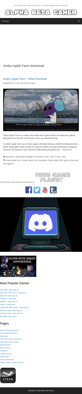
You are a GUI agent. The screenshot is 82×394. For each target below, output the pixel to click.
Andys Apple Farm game (58, 160)
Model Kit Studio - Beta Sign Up (11, 313)
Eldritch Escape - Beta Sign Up (11, 310)
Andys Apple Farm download (34, 160)
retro (64, 157)
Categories (4, 351)
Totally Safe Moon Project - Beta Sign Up (14, 307)
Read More (67, 150)
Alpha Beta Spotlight (24, 157)
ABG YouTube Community (9, 330)
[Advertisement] (41, 42)
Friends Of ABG (5, 354)
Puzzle (58, 157)
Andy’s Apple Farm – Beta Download (25, 78)
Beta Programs (5, 345)
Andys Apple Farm (13, 160)
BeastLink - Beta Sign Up (9, 296)
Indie (52, 157)
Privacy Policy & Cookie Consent (11, 362)
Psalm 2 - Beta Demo (7, 304)
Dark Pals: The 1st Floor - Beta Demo (13, 293)
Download (38, 157)
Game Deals (4, 356)
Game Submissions (7, 359)
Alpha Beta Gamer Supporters (10, 339)
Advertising (4, 336)
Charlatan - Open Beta (8, 299)
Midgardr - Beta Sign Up (8, 301)
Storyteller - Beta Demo (8, 316)
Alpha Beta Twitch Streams (9, 342)
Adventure (10, 157)
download (74, 160)
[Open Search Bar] (79, 21)
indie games (8, 164)
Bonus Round (5, 348)
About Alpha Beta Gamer (9, 333)
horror (46, 157)
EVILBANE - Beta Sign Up (9, 290)
